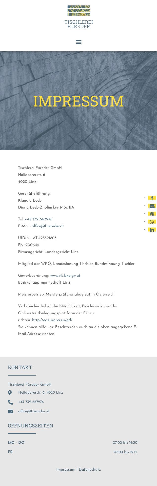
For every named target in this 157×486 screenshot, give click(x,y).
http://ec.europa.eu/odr (51, 320)
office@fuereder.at (48, 226)
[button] (78, 42)
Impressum (65, 470)
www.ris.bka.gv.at (65, 276)
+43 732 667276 (39, 219)
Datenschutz (90, 470)
